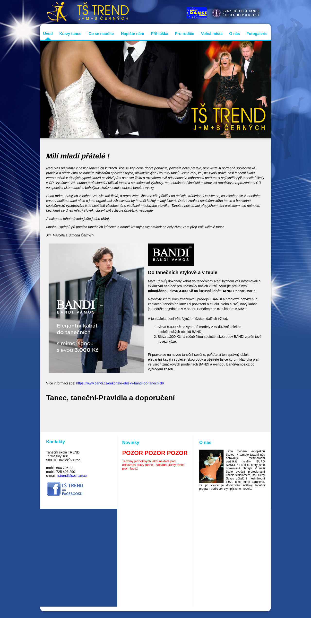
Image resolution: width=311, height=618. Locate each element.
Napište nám (132, 34)
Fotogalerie (256, 34)
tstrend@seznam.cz (72, 476)
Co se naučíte (101, 34)
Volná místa (212, 34)
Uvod (48, 34)
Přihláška (159, 34)
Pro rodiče (184, 34)
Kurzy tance (70, 34)
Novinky (130, 442)
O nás (234, 34)
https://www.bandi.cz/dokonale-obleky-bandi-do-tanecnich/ (120, 383)
